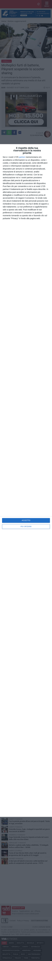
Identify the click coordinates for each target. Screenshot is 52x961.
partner (22, 157)
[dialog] (26, 480)
